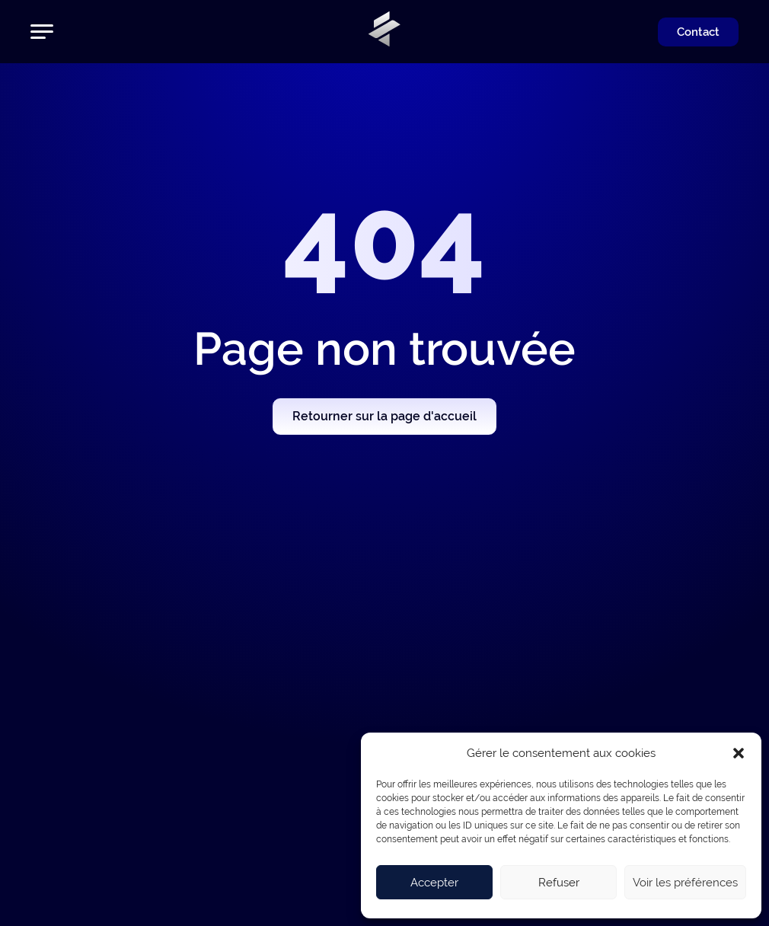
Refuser (558, 882)
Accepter (434, 882)
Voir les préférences (685, 882)
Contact (698, 32)
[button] (738, 753)
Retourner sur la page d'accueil (384, 416)
